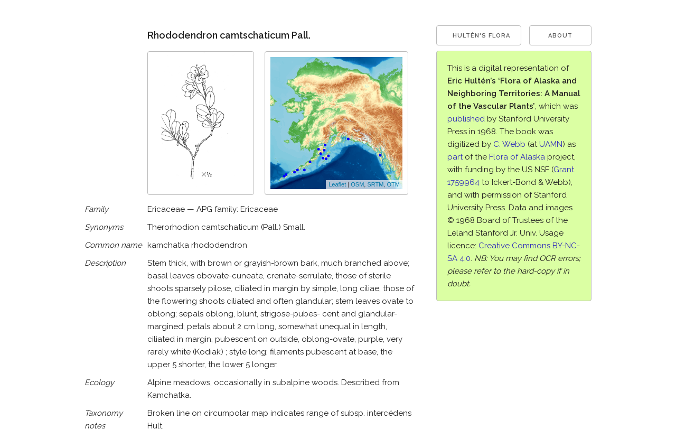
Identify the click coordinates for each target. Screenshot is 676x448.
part (455, 157)
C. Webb (509, 144)
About (560, 35)
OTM (393, 184)
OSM (357, 184)
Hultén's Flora (481, 35)
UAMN (550, 144)
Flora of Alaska (517, 157)
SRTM (375, 184)
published (466, 119)
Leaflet (337, 184)
